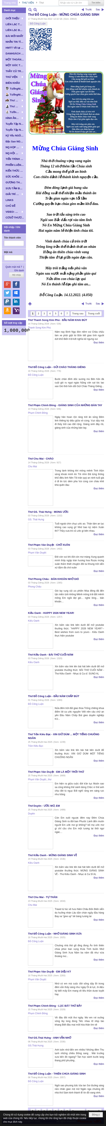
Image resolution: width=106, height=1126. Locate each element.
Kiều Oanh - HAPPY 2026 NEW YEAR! (51, 612)
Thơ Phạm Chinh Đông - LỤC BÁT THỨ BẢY (55, 1005)
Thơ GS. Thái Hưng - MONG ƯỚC (48, 511)
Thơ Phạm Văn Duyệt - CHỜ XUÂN (49, 544)
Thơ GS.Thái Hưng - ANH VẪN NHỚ (49, 1037)
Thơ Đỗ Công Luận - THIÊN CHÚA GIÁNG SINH (56, 1073)
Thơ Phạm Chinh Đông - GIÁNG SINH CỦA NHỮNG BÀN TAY (65, 405)
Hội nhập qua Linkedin (16, 302)
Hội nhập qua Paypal (7, 302)
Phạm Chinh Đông (38, 412)
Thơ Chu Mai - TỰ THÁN (42, 897)
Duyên (31, 813)
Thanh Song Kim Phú (39, 327)
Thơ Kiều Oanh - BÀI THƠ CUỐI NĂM (50, 654)
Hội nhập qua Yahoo (16, 310)
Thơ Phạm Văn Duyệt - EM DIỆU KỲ (49, 971)
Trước (88, 9)
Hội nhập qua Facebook (16, 284)
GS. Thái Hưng (36, 519)
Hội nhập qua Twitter (7, 293)
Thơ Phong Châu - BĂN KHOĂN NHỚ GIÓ (53, 578)
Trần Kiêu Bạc (35, 746)
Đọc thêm (99, 342)
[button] (14, 18)
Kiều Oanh (33, 662)
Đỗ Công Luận (38, 23)
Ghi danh (19, 270)
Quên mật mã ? (13, 267)
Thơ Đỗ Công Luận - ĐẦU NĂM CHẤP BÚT (53, 696)
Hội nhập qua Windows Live (16, 293)
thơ (49, 779)
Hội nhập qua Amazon (7, 310)
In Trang (30, 304)
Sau (98, 9)
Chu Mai (32, 466)
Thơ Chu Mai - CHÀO (40, 458)
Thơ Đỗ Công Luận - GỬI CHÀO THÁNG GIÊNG (57, 367)
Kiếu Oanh (33, 620)
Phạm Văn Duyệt (37, 552)
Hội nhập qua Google (7, 284)
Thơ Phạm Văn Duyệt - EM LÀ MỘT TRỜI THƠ (56, 771)
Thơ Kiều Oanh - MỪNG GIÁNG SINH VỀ (52, 855)
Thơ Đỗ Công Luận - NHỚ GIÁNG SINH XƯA (55, 933)
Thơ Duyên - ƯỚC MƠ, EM (44, 805)
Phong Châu (34, 586)
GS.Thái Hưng (35, 1045)
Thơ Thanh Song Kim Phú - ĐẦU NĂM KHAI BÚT (57, 320)
